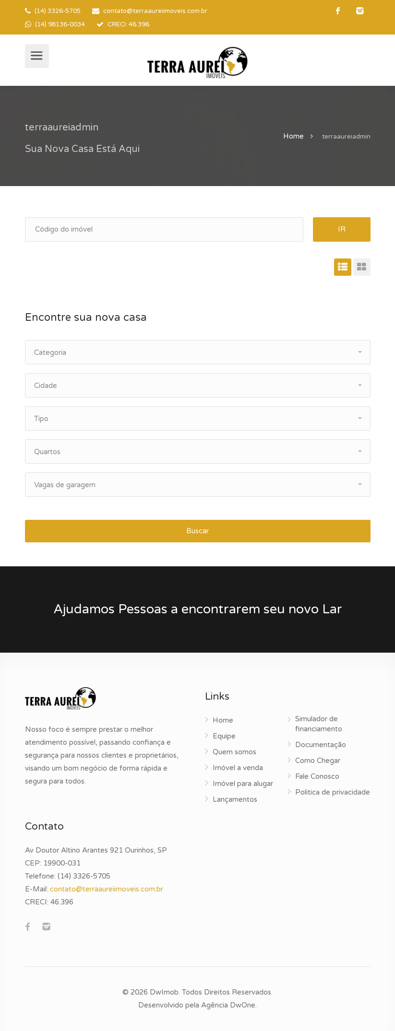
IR (342, 229)
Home (293, 136)
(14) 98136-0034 (60, 24)
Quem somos (234, 752)
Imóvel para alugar (243, 783)
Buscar (197, 531)
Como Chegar (317, 760)
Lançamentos (235, 799)
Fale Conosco (317, 776)
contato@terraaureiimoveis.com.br (155, 11)
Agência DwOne (228, 1005)
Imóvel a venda (238, 767)
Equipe (224, 736)
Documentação (320, 744)
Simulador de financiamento (318, 724)
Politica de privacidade (332, 792)
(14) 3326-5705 (58, 11)
